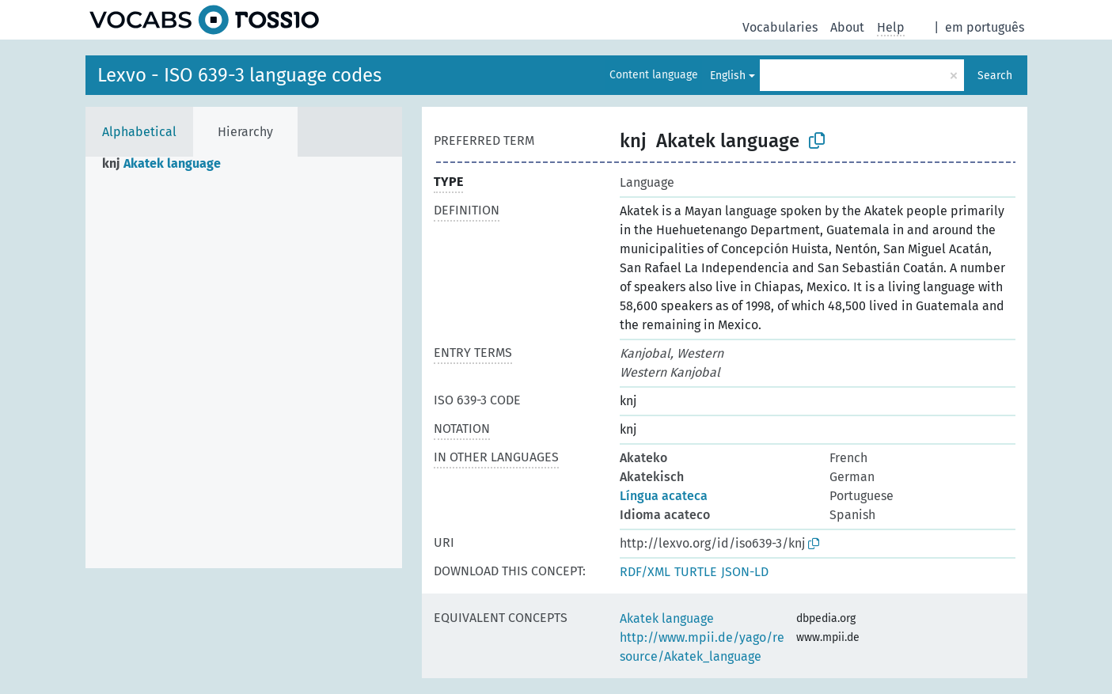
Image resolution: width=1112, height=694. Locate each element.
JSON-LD (745, 571)
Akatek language (667, 618)
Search (994, 75)
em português (984, 27)
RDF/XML (645, 571)
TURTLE (695, 571)
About (847, 27)
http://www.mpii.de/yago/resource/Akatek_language (702, 647)
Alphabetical (139, 131)
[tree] (243, 362)
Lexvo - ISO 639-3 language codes (239, 75)
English (728, 75)
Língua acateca (664, 495)
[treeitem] (168, 164)
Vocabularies (780, 27)
